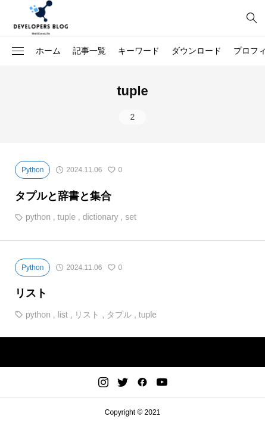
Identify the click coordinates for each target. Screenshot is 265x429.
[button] (18, 51)
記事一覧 (89, 50)
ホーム (48, 50)
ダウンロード (197, 50)
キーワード (139, 50)
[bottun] (251, 18)
